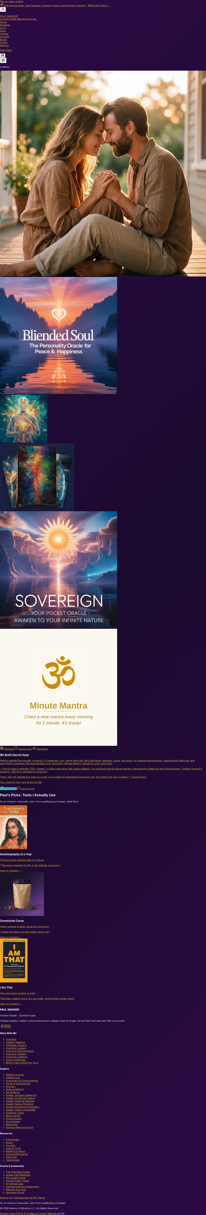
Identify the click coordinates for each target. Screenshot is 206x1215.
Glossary (11, 1086)
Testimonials (12, 1160)
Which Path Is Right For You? (22, 1062)
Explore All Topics (10, 1197)
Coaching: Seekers (16, 1045)
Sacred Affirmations (17, 1154)
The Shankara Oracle (18, 1172)
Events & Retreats (15, 1059)
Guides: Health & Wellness (20, 1101)
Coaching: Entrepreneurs (20, 1051)
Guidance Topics (15, 1112)
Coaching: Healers (16, 1054)
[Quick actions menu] (2, 55)
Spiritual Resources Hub (19, 1127)
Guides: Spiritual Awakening (21, 1095)
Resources (12, 1124)
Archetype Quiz (14, 1183)
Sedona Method (15, 1089)
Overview (11, 1039)
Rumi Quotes (13, 1121)
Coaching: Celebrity (16, 1056)
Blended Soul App (16, 1189)
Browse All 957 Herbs (32, 1197)
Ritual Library (13, 1115)
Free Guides (12, 1139)
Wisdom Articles (15, 1074)
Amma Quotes (14, 1118)
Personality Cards (15, 1177)
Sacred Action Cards (17, 1180)
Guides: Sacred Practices (20, 1104)
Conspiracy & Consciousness (22, 1080)
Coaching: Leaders (16, 1048)
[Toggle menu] (3, 60)
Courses (10, 1145)
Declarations (13, 1092)
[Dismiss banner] (3, 9)
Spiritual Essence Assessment (22, 1186)
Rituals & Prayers (15, 1151)
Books (9, 1142)
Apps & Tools (13, 1148)
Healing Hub (13, 1077)
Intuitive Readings (15, 1042)
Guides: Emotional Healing (20, 1098)
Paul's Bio (11, 1157)
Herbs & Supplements (18, 1083)
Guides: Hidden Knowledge (20, 1109)
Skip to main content (11, 1)
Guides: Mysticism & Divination (22, 1106)
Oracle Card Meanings (18, 1174)
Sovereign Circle (15, 1192)
